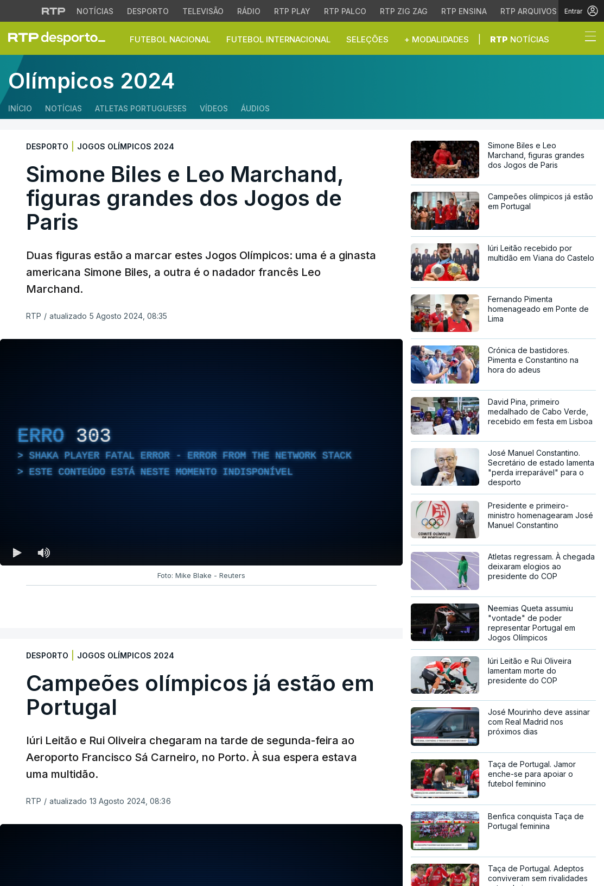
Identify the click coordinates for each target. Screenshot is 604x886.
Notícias (519, 39)
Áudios (255, 108)
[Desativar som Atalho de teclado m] (43, 552)
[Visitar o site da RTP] (54, 11)
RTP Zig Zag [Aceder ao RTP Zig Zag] (404, 11)
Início (20, 108)
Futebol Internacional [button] (278, 39)
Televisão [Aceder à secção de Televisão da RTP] (203, 11)
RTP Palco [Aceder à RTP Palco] (345, 11)
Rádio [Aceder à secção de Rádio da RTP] (248, 11)
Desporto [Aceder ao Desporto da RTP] (148, 11)
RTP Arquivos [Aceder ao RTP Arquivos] (528, 11)
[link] (61, 38)
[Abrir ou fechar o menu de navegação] (587, 38)
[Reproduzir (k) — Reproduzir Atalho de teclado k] (17, 552)
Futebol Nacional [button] (170, 39)
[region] (201, 452)
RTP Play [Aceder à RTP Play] (292, 11)
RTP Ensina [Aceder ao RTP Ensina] (464, 11)
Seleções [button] (367, 39)
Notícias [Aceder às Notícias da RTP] (95, 11)
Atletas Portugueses (141, 108)
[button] (570, 39)
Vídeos (214, 108)
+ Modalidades (436, 39)
